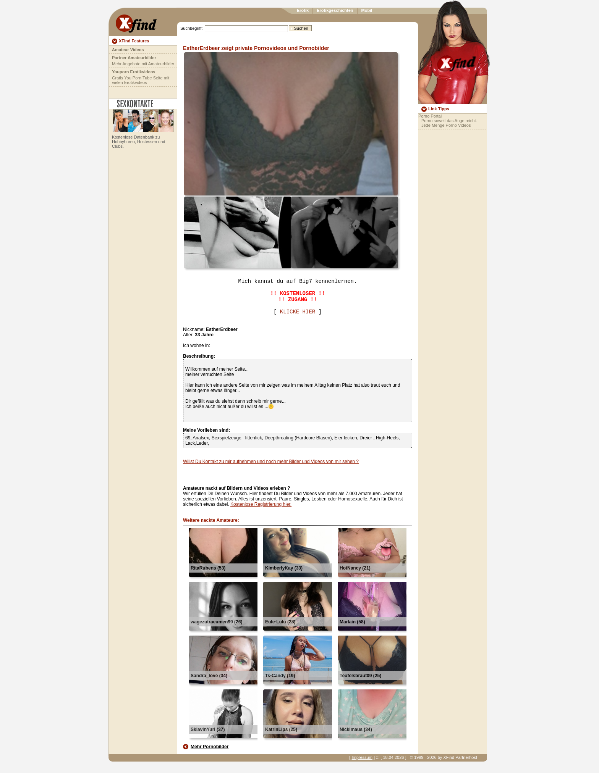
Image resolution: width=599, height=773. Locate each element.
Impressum (361, 757)
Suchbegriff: (191, 28)
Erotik (303, 10)
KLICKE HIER (297, 312)
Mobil (366, 10)
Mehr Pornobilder (209, 746)
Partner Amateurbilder (134, 57)
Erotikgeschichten (335, 10)
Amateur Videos (128, 49)
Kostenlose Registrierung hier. (260, 504)
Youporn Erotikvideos (133, 71)
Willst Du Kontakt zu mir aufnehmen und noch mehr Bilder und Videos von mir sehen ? (271, 461)
